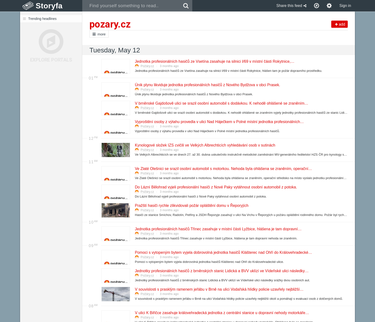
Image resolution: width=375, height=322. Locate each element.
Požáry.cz (147, 66)
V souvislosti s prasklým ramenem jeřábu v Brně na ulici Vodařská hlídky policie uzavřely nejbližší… (219, 289)
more (99, 34)
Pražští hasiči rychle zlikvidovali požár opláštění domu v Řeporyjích (191, 205)
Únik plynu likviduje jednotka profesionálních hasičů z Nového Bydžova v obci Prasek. (207, 85)
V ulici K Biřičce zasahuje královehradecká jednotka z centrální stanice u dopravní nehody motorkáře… (222, 313)
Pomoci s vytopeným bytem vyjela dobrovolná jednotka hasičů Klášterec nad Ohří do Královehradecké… (223, 252)
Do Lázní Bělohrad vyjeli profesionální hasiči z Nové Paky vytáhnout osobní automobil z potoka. (216, 187)
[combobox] (131, 5)
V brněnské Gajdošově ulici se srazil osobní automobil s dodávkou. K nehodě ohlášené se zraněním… (221, 103)
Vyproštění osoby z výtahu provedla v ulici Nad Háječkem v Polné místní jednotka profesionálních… (219, 122)
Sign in (345, 6)
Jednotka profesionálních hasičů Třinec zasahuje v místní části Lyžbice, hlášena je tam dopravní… (218, 229)
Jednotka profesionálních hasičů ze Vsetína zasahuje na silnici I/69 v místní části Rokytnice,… (214, 61)
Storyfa (49, 5)
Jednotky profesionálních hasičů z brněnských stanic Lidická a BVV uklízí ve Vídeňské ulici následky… (221, 271)
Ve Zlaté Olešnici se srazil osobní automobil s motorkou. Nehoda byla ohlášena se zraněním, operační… (223, 169)
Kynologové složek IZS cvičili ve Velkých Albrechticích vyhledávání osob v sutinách (205, 145)
